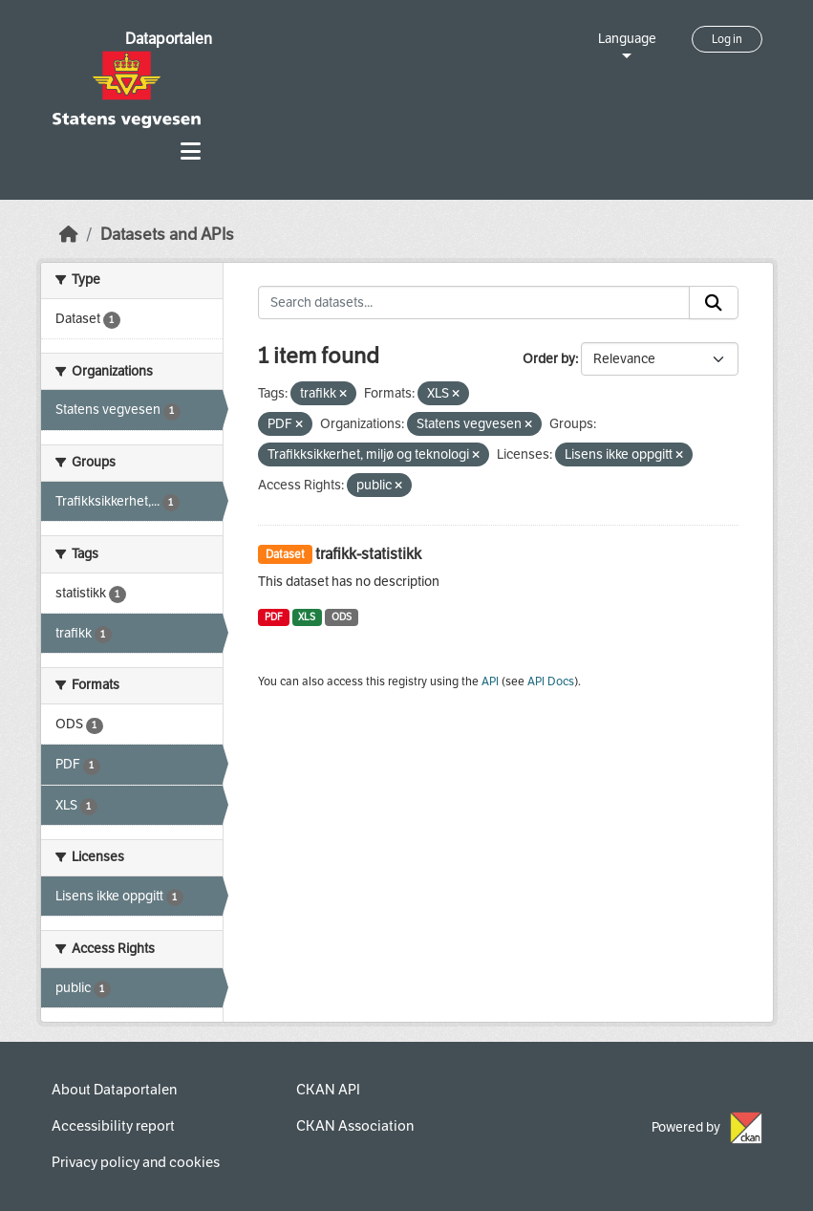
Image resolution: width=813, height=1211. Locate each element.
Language (627, 39)
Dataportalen (168, 39)
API (490, 681)
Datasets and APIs (167, 235)
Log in (727, 39)
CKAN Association (355, 1126)
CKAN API (328, 1089)
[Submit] (713, 303)
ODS (342, 617)
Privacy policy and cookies (136, 1162)
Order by (549, 359)
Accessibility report (113, 1126)
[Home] (68, 235)
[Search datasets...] (474, 303)
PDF (274, 617)
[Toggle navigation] (190, 151)
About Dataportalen (114, 1089)
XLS (306, 617)
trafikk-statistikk (368, 554)
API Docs (550, 681)
